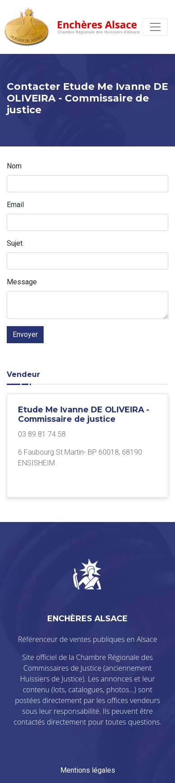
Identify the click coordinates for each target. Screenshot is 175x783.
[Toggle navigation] (155, 27)
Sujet (14, 243)
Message (22, 282)
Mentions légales (87, 770)
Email (15, 204)
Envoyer (25, 334)
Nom (14, 166)
